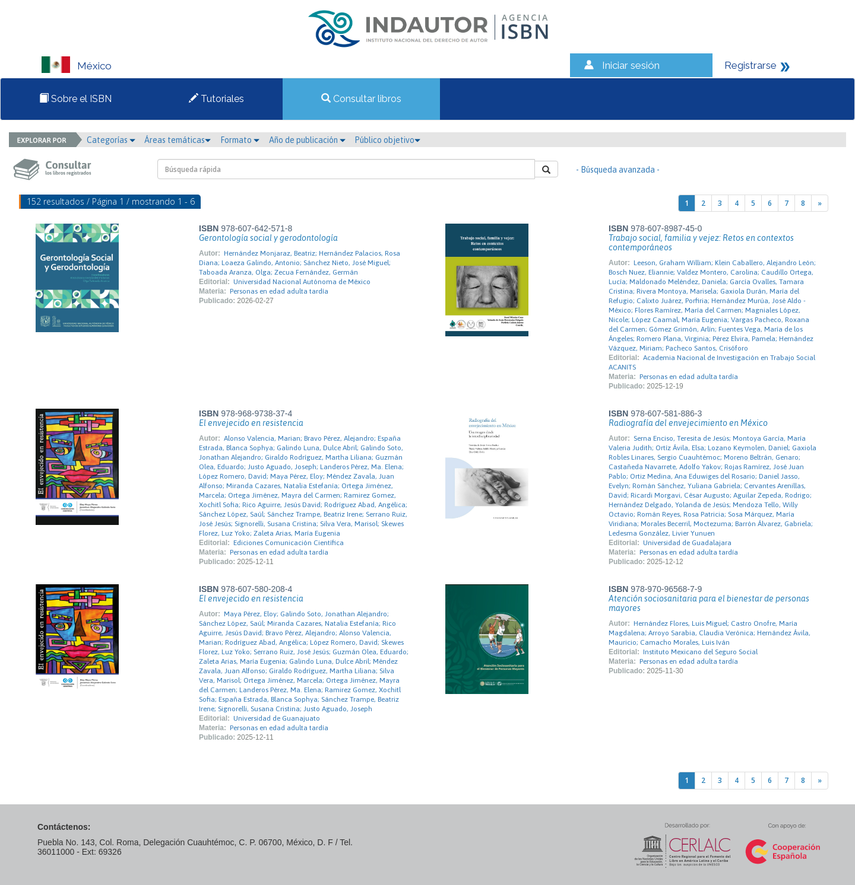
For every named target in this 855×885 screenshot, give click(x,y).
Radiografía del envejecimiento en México (688, 423)
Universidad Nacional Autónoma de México (301, 282)
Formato (239, 140)
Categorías (111, 140)
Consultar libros (361, 98)
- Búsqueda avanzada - (618, 169)
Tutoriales (216, 98)
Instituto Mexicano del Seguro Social (700, 652)
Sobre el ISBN (75, 98)
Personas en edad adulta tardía (279, 291)
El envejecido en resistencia (251, 423)
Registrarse (750, 65)
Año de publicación (307, 140)
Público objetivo (387, 140)
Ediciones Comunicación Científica (288, 543)
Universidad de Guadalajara (687, 543)
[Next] (819, 203)
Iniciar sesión (631, 65)
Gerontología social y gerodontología (268, 238)
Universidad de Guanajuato (276, 718)
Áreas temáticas (177, 140)
